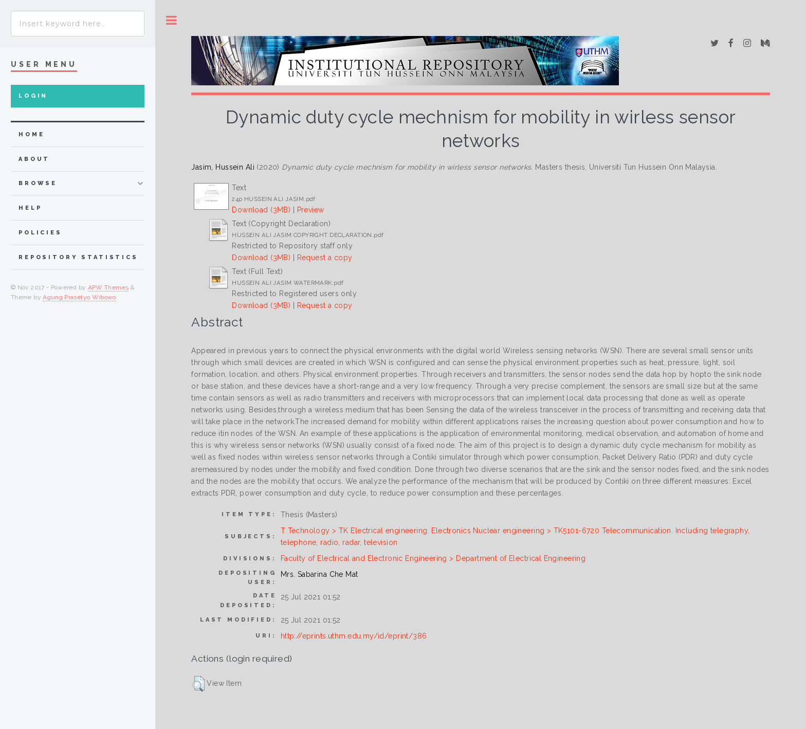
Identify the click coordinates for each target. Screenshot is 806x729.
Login (33, 96)
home (31, 134)
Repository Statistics (78, 257)
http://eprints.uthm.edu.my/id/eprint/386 (354, 636)
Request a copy (325, 257)
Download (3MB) (261, 210)
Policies (40, 232)
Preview (310, 210)
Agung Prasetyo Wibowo (79, 297)
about (34, 159)
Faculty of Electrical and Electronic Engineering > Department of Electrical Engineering (433, 558)
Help (30, 208)
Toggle (171, 20)
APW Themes (108, 287)
